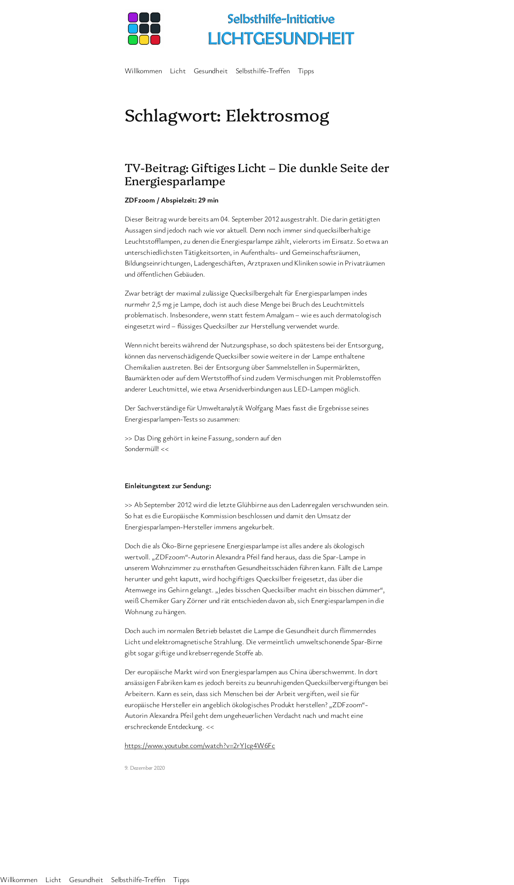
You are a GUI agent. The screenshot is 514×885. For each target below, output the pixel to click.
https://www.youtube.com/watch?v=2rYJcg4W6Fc (200, 745)
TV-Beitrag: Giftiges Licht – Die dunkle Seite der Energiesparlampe (257, 174)
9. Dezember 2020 (145, 767)
